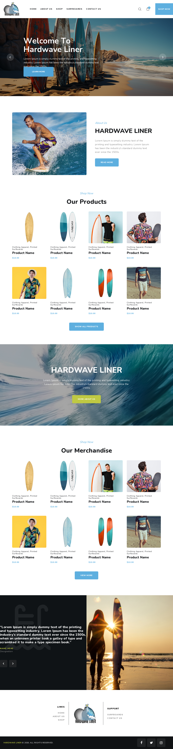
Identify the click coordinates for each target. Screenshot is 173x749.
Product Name (67, 262)
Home (61, 713)
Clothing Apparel (66, 260)
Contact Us (114, 718)
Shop (61, 720)
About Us (59, 716)
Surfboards (115, 714)
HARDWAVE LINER (12, 742)
